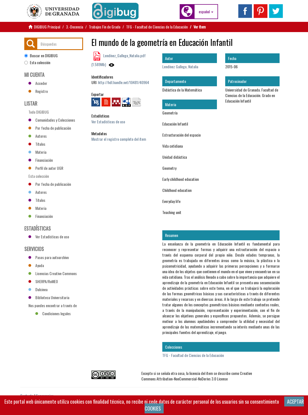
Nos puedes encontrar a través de (52, 306)
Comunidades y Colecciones (51, 120)
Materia (37, 152)
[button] (206, 11)
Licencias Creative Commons (52, 273)
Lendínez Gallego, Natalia (180, 66)
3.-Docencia (74, 27)
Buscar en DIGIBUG (41, 55)
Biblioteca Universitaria (48, 297)
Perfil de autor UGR (45, 168)
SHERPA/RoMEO (43, 281)
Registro (38, 91)
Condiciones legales (53, 313)
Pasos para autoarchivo (48, 257)
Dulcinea (37, 289)
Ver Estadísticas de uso (108, 121)
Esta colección (37, 62)
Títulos (36, 144)
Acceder (37, 83)
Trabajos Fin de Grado (104, 27)
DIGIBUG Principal (47, 27)
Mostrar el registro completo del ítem (118, 139)
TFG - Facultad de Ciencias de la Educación (157, 27)
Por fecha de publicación (49, 128)
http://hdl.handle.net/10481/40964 (123, 82)
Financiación (40, 160)
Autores (37, 136)
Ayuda (36, 265)
